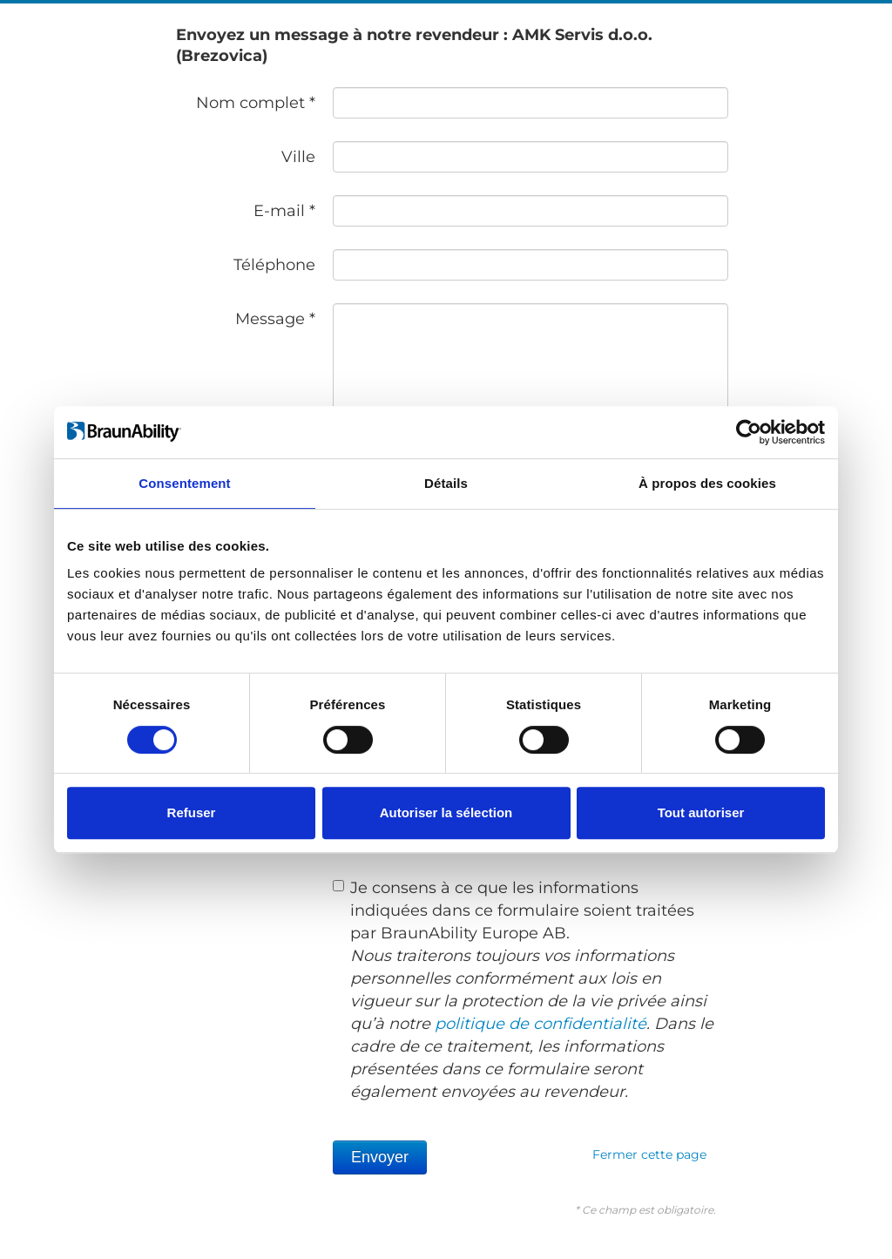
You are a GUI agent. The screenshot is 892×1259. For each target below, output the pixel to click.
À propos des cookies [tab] (707, 483)
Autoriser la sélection (446, 812)
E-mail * (284, 210)
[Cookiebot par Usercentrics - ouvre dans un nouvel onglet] (748, 432)
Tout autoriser (701, 812)
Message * (275, 318)
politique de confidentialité (540, 1023)
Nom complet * (255, 102)
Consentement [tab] (184, 483)
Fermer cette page (649, 1154)
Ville (298, 156)
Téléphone (274, 264)
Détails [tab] (446, 483)
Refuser (191, 812)
